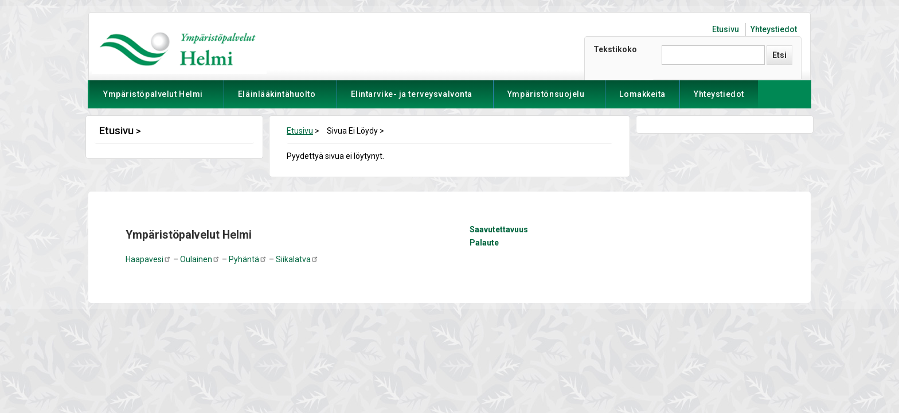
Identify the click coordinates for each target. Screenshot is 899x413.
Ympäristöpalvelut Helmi (153, 98)
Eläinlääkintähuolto (277, 98)
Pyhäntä (248, 259)
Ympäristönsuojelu (546, 98)
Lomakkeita (642, 94)
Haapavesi (148, 259)
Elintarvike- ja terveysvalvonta (411, 98)
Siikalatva (297, 259)
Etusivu (725, 29)
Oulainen (200, 259)
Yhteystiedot (774, 29)
